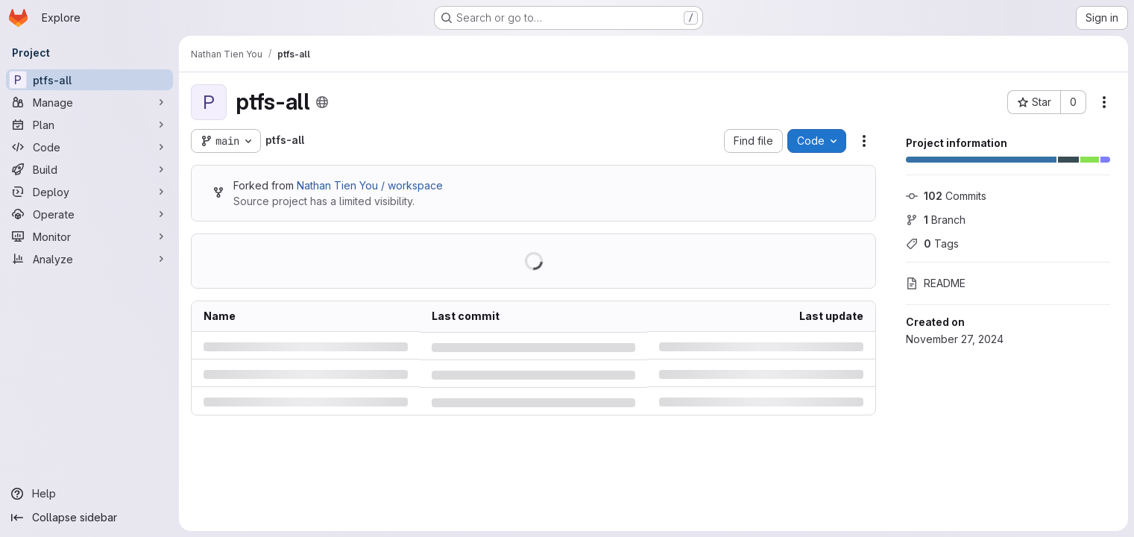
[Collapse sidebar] (89, 517)
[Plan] (89, 124)
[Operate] (89, 214)
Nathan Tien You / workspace (370, 185)
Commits (946, 195)
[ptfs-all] (89, 79)
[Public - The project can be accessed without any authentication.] (322, 102)
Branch (936, 219)
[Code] (89, 146)
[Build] (89, 169)
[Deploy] (89, 191)
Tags (932, 243)
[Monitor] (89, 236)
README (936, 283)
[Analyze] (89, 258)
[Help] (89, 493)
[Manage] (89, 102)
